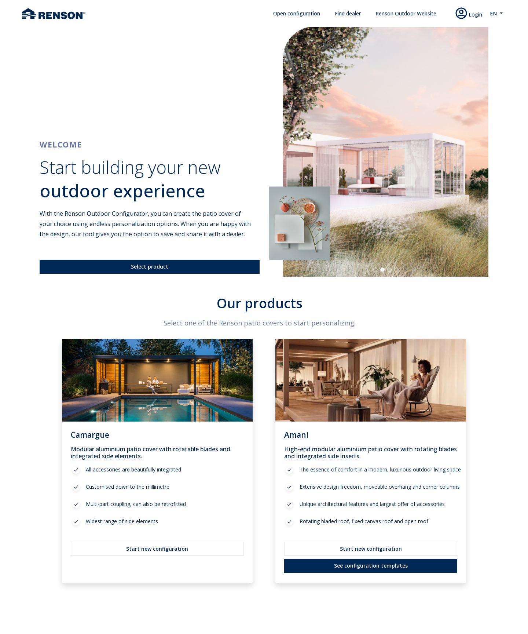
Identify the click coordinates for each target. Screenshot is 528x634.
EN (494, 13)
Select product (149, 266)
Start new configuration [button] (157, 548)
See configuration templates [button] (371, 565)
